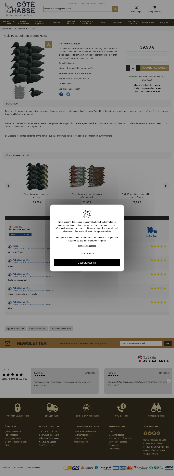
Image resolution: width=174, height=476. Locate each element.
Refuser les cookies (87, 245)
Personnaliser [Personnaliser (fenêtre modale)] (87, 253)
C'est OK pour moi (87, 262)
